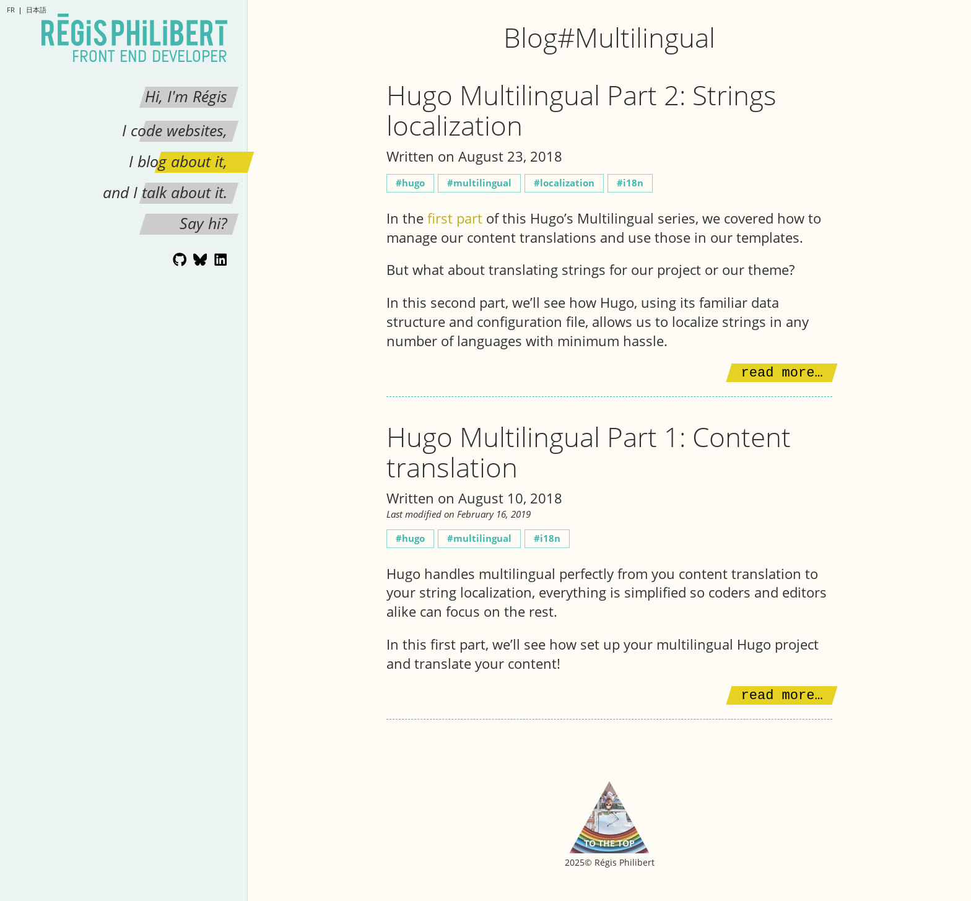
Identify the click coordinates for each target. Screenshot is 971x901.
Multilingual (482, 182)
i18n (633, 182)
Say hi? (203, 222)
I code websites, (174, 130)
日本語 (36, 9)
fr (11, 9)
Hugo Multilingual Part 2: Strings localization (581, 109)
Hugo (413, 182)
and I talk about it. (165, 191)
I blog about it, (178, 161)
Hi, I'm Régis (186, 96)
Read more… (782, 373)
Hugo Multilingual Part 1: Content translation (588, 451)
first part (454, 218)
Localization (567, 182)
